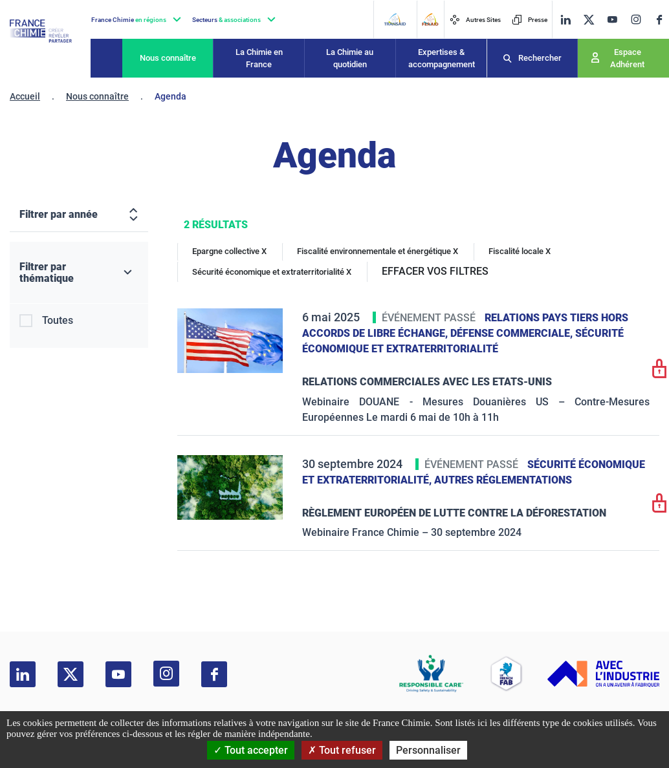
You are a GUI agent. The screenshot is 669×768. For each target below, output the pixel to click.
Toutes (57, 320)
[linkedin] (565, 20)
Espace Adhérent (627, 58)
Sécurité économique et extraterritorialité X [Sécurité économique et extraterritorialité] (271, 272)
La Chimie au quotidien (349, 58)
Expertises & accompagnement (441, 58)
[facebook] (659, 20)
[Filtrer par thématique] (79, 273)
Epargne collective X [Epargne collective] (229, 251)
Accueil (25, 96)
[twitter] (588, 20)
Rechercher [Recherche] (540, 58)
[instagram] (635, 19)
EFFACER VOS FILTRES (435, 271)
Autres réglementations (503, 480)
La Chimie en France (259, 58)
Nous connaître (168, 58)
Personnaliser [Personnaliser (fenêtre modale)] (428, 750)
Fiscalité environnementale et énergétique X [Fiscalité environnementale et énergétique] (377, 251)
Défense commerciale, (512, 333)
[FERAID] (430, 19)
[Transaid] (394, 19)
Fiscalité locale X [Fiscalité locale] (519, 251)
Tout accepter (251, 750)
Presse (529, 20)
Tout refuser (342, 750)
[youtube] (612, 20)
